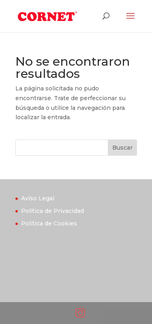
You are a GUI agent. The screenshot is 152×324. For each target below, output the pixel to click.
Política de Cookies (49, 223)
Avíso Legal (37, 198)
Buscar (122, 147)
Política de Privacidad (52, 211)
